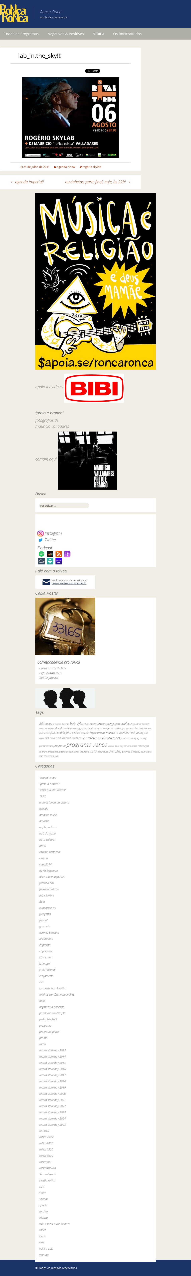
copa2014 (45, 864)
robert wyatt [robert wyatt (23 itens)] (143, 746)
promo (43, 1038)
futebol (43, 920)
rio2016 (44, 1131)
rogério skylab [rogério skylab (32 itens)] (65, 751)
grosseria (44, 926)
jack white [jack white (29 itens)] (44, 732)
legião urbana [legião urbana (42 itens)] (97, 733)
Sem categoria (47, 1174)
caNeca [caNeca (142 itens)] (126, 723)
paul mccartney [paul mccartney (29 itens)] (128, 738)
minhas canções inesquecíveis (56, 994)
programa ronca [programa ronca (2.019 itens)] (87, 745)
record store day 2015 (52, 1063)
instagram (45, 957)
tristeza (43, 1217)
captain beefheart (49, 852)
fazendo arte (46, 883)
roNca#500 (46, 1149)
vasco (42, 1230)
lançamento (46, 976)
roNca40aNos (47, 1168)
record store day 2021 (52, 1100)
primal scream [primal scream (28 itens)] (46, 745)
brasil (42, 846)
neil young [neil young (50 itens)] (137, 733)
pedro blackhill (48, 1019)
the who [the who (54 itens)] (136, 751)
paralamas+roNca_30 (52, 1013)
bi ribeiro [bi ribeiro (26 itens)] (57, 723)
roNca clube (46, 1137)
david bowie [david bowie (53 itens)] (62, 728)
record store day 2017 (52, 1075)
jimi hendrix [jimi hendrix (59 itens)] (57, 733)
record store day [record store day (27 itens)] (115, 745)
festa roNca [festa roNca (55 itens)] (114, 728)
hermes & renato (49, 932)
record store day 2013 (52, 1050)
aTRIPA (98, 33)
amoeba (44, 821)
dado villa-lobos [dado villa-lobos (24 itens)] (46, 728)
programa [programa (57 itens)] (59, 746)
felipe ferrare (46, 895)
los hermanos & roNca (52, 988)
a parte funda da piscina (54, 802)
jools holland (47, 970)
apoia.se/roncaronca (53, 17)
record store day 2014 (52, 1056)
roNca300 (45, 1162)
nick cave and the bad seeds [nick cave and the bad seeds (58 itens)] (61, 738)
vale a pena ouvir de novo (54, 1224)
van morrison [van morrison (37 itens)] (46, 756)
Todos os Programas (21, 33)
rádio (42, 1044)
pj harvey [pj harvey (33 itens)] (141, 738)
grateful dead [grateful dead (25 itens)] (128, 728)
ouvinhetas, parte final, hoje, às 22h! (98, 181)
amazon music (48, 815)
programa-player (49, 1032)
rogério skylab (91, 167)
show (71, 167)
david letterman (48, 870)
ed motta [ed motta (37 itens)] (89, 728)
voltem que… (46, 1248)
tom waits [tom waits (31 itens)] (146, 751)
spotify (43, 1205)
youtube (44, 1255)
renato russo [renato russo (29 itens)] (130, 745)
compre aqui (46, 459)
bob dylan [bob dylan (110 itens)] (77, 723)
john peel (44, 963)
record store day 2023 (52, 1112)
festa (42, 901)
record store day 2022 (52, 1106)
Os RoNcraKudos (127, 33)
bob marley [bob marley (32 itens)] (91, 724)
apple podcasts (48, 827)
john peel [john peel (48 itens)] (71, 733)
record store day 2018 (52, 1081)
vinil (41, 1242)
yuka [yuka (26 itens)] (57, 756)
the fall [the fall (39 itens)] (93, 751)
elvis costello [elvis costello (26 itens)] (101, 728)
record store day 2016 (52, 1069)
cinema (43, 858)
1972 (42, 796)
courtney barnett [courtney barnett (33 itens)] (141, 724)
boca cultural (47, 839)
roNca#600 (46, 1155)
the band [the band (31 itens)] (84, 751)
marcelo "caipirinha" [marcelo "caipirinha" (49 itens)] (118, 733)
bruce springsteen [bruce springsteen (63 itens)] (108, 724)
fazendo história (49, 889)
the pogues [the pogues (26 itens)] (103, 751)
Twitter (46, 539)
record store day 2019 (52, 1087)
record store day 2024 (52, 1118)
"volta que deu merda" (52, 790)
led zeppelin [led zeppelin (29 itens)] (83, 732)
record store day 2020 (52, 1094)
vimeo (42, 1236)
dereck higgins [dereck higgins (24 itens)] (77, 728)
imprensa (44, 945)
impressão (45, 951)
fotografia (45, 914)
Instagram (49, 533)
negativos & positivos (51, 1007)
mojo (42, 1001)
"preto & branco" (49, 784)
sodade (43, 1199)
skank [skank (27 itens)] (76, 751)
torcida (43, 1211)
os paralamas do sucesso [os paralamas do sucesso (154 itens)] (99, 737)
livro (41, 982)
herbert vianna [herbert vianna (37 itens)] (143, 728)
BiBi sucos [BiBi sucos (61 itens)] (45, 724)
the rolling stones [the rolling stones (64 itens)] (119, 751)
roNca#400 (46, 1143)
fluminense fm (47, 908)
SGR (41, 1186)
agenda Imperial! (27, 181)
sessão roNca (47, 1180)
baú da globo (47, 833)
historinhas (46, 939)
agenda (62, 167)
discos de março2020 (52, 877)
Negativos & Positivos (66, 33)
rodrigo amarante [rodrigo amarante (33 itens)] (48, 751)
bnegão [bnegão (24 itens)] (65, 723)
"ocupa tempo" (48, 778)
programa (45, 1025)
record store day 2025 (52, 1124)
